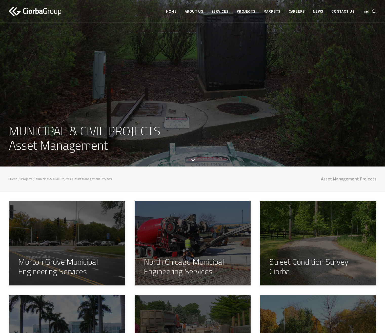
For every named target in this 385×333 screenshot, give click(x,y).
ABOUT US (194, 11)
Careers (297, 11)
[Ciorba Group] (35, 11)
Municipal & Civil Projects (53, 166)
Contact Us (343, 11)
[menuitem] (171, 11)
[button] (367, 11)
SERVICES (220, 11)
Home (171, 11)
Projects (26, 166)
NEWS (318, 11)
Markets (272, 11)
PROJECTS (246, 11)
